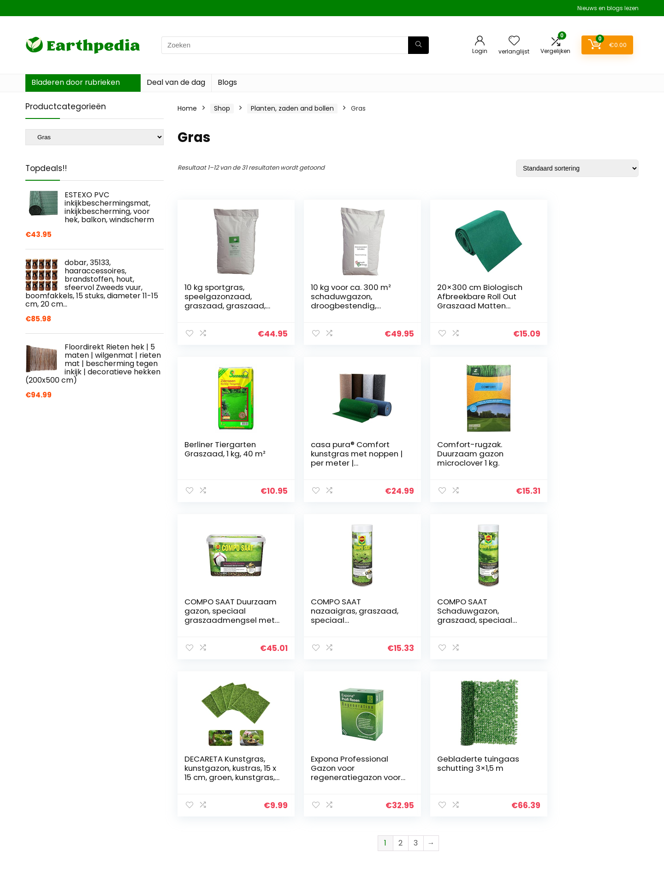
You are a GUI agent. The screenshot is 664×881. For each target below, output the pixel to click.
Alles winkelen (469, 799)
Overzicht (462, 787)
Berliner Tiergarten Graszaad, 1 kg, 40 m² (577, 292)
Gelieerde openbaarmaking (590, 799)
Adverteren (465, 825)
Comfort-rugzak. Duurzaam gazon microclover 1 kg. (335, 453)
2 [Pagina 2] (400, 685)
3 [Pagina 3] (416, 685)
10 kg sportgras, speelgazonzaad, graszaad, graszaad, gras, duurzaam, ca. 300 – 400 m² (225, 306)
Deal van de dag (176, 82)
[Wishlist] (514, 41)
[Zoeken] (418, 45)
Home (187, 108)
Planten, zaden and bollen (292, 108)
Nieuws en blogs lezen (608, 8)
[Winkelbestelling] (577, 168)
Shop (222, 108)
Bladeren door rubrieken (75, 82)
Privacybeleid (567, 774)
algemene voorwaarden (585, 787)
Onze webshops (472, 812)
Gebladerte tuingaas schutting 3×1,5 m (578, 606)
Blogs (227, 82)
